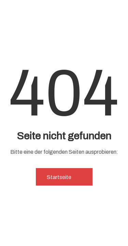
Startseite (64, 177)
